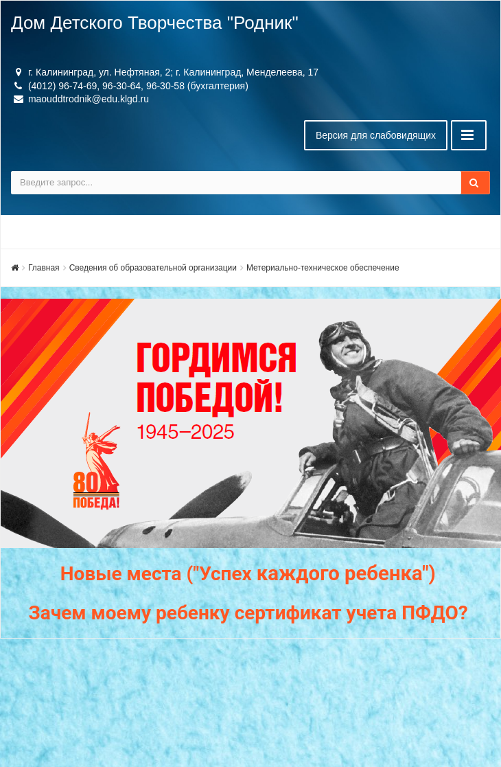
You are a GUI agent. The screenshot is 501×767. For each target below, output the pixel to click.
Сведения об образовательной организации (153, 268)
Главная (44, 268)
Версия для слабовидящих (376, 135)
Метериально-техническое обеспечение (322, 268)
